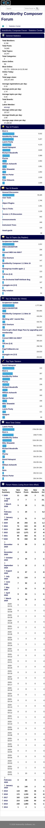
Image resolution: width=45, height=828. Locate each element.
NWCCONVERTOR (9, 247)
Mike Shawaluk (8, 169)
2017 (6, 797)
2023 (6, 529)
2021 (6, 536)
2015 (6, 804)
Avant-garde (7, 230)
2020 (6, 539)
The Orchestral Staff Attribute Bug (16, 280)
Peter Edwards (8, 180)
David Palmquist (9, 147)
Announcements (9, 220)
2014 (6, 807)
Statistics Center (15, 26)
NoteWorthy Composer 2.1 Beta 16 (16, 263)
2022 (6, 532)
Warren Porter (8, 175)
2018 (6, 794)
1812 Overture (8, 258)
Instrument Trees (9, 225)
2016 (6, 801)
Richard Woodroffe (10, 153)
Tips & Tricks (7, 209)
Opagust (5, 414)
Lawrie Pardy (7, 142)
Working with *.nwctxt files (13, 319)
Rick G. (5, 131)
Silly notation (7, 291)
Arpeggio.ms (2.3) (9, 285)
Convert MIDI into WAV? (12, 252)
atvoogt (7, 107)
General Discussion (10, 192)
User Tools (6, 198)
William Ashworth (9, 164)
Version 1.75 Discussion (12, 214)
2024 (6, 526)
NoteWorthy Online (10, 136)
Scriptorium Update (10, 241)
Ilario (4, 470)
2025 (6, 523)
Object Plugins (8, 203)
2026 (6, 495)
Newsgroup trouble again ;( (13, 269)
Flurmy (5, 158)
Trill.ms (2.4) (7, 274)
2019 (6, 791)
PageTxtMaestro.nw (10, 349)
